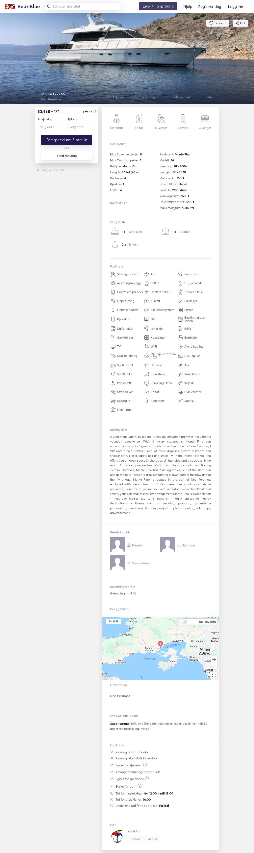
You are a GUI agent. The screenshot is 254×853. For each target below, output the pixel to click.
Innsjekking (45, 119)
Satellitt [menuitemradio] (113, 621)
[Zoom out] (214, 666)
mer (144, 729)
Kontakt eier (118, 203)
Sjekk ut (72, 119)
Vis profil (152, 839)
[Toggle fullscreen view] (214, 675)
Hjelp (187, 6)
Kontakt (135, 839)
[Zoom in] (214, 659)
